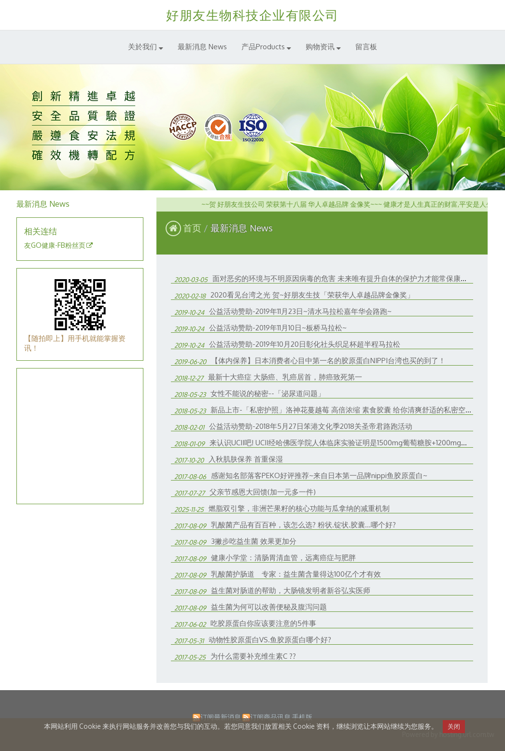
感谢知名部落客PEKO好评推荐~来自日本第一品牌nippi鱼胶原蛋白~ (319, 475)
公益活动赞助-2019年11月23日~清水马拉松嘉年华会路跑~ (300, 311)
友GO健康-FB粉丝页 (54, 245)
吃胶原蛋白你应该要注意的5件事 (263, 623)
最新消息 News (241, 227)
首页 (192, 227)
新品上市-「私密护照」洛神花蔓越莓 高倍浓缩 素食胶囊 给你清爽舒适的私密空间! (342, 409)
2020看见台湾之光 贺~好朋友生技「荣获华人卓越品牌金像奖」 (312, 294)
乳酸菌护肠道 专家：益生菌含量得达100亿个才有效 (296, 574)
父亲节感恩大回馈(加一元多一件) (263, 491)
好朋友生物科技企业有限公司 (252, 15)
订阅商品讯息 (270, 717)
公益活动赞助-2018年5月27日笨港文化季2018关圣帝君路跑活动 (310, 426)
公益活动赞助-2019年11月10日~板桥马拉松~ (278, 327)
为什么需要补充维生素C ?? (253, 656)
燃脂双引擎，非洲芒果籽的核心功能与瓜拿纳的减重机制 (299, 508)
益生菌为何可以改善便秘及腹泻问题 (269, 606)
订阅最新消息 (220, 717)
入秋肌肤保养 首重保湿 (246, 459)
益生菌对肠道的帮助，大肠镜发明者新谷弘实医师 (290, 590)
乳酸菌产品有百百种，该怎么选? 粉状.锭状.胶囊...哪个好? (303, 524)
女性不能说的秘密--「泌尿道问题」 (267, 393)
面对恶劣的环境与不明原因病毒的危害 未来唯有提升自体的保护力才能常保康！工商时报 (354, 278)
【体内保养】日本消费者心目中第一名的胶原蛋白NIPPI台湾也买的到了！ (328, 360)
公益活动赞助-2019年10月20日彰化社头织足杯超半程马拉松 (304, 344)
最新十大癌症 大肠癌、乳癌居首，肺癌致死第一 (285, 377)
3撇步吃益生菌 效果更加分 (253, 541)
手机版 (302, 717)
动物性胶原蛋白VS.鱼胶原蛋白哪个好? (270, 639)
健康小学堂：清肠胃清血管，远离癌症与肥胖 (283, 557)
